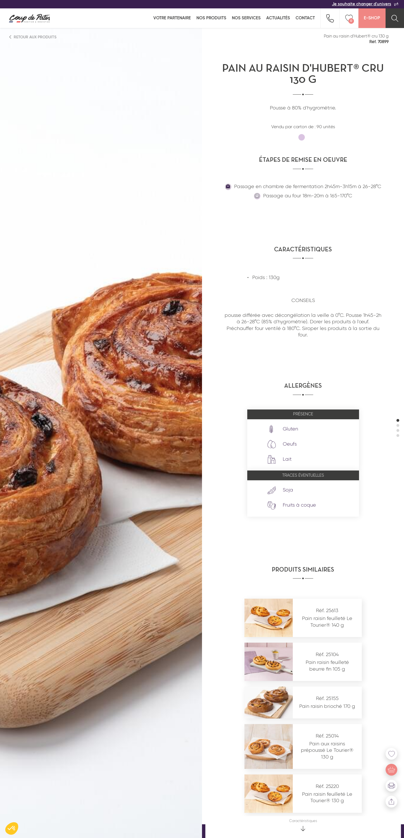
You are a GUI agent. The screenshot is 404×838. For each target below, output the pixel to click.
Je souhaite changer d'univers (365, 4)
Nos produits (211, 18)
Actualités (278, 18)
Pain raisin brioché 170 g (327, 706)
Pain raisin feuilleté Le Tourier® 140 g (327, 622)
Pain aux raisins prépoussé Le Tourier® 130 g (327, 750)
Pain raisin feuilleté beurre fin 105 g (327, 665)
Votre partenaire (172, 18)
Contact (305, 18)
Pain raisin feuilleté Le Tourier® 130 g (327, 797)
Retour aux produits (33, 37)
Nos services (246, 18)
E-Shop (372, 18)
